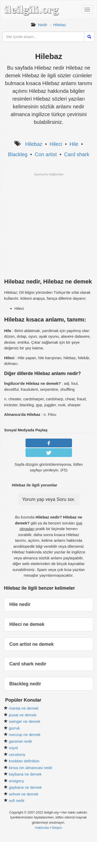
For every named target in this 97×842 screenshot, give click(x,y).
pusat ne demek (22, 715)
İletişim (57, 828)
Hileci (56, 144)
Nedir (42, 24)
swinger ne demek (24, 721)
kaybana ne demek (25, 774)
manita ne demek (23, 708)
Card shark (76, 154)
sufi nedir (17, 800)
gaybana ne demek (25, 787)
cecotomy (17, 754)
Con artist (46, 154)
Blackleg (18, 154)
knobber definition (24, 761)
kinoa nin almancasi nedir (30, 767)
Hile (73, 144)
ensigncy (16, 781)
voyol (13, 748)
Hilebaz (59, 24)
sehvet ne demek (23, 794)
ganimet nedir (20, 741)
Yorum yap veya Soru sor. (48, 499)
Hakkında (42, 828)
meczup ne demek (25, 734)
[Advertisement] (48, 225)
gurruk (14, 728)
